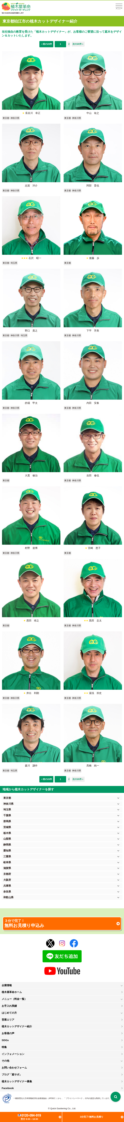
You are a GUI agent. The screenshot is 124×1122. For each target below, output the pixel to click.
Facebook (8, 1088)
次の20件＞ (78, 44)
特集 (4, 1047)
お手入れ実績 (9, 1005)
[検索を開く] (116, 1097)
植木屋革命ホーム (12, 992)
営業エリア (8, 1019)
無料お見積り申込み (62, 923)
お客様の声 (8, 1033)
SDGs (5, 1040)
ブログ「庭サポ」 (12, 1074)
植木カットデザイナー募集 (17, 1081)
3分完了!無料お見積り (91, 1116)
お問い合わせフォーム (14, 1067)
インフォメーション (13, 1054)
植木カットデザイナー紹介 (17, 1026)
